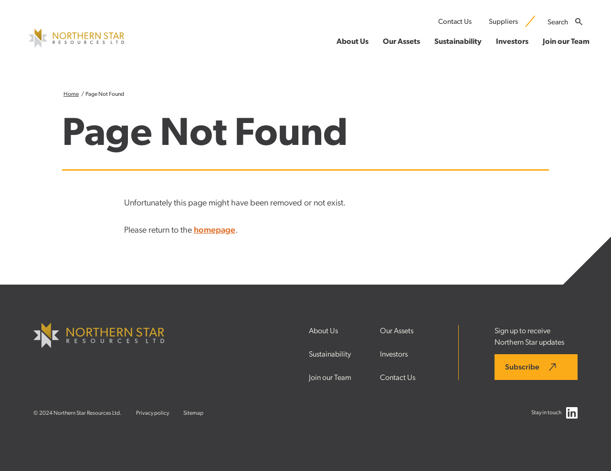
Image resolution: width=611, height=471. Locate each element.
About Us (323, 331)
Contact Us (455, 21)
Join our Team (330, 377)
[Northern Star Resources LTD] (76, 45)
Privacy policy (152, 413)
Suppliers (503, 21)
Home (71, 94)
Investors (394, 354)
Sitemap (193, 413)
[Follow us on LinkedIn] (572, 415)
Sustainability (330, 354)
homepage (214, 230)
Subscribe (522, 367)
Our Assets (396, 331)
